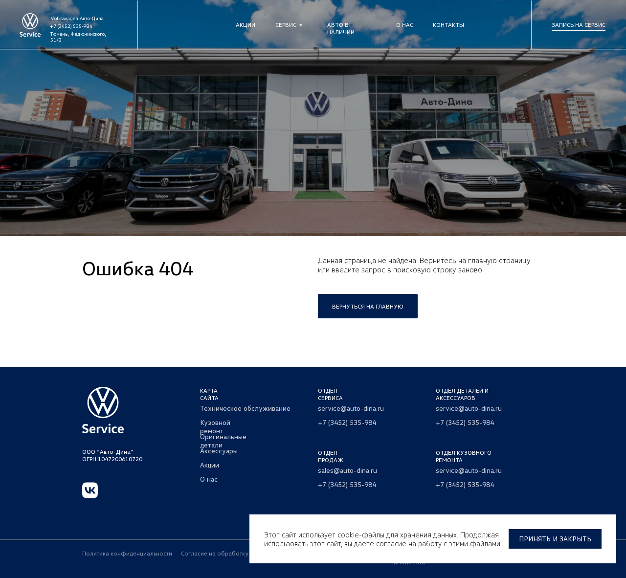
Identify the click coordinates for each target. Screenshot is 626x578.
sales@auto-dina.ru (347, 470)
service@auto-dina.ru (351, 408)
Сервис (285, 24)
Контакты (448, 24)
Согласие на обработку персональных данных (247, 553)
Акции (245, 24)
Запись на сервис (578, 24)
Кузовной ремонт (215, 426)
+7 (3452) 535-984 (71, 26)
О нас (404, 24)
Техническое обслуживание (245, 408)
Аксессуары (219, 450)
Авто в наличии (341, 28)
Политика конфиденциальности (127, 553)
